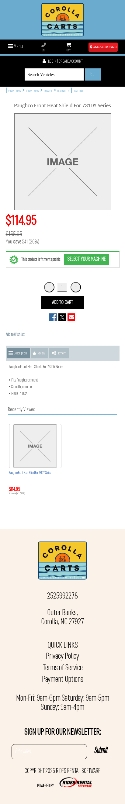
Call (43, 47)
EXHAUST (48, 91)
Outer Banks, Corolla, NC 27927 (62, 617)
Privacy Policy (62, 656)
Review (41, 353)
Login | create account (63, 61)
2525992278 (62, 596)
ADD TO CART (62, 302)
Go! (92, 74)
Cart (68, 47)
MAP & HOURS (103, 47)
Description (20, 353)
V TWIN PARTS (14, 91)
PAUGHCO (78, 91)
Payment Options (62, 679)
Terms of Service (63, 668)
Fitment (59, 353)
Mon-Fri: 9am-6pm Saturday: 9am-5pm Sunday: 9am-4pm (62, 703)
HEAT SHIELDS (63, 91)
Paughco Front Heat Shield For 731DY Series (30, 473)
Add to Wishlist (15, 335)
